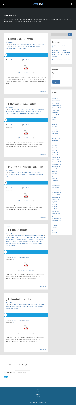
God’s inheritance (25, 239)
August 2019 (55, 171)
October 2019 (56, 166)
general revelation (19, 237)
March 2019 (55, 183)
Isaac (26, 111)
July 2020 (54, 145)
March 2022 (55, 98)
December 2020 (56, 133)
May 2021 (55, 122)
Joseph (7, 113)
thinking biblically (15, 245)
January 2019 (55, 187)
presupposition (20, 243)
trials (12, 308)
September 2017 (56, 225)
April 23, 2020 (9, 107)
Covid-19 (36, 304)
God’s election (17, 239)
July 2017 (54, 230)
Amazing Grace (16, 172)
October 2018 (56, 194)
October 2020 (56, 138)
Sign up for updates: (17, 372)
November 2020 (56, 136)
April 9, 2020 (9, 233)
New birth (12, 46)
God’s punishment (10, 306)
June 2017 (55, 232)
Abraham (14, 109)
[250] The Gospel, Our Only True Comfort (60, 47)
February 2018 (56, 213)
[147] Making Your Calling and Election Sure (25, 166)
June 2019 (55, 176)
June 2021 (55, 119)
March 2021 (55, 126)
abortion (14, 304)
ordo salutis (18, 46)
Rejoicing (41, 306)
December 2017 (56, 218)
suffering (8, 308)
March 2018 (55, 211)
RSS (13, 62)
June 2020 (55, 147)
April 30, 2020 (9, 42)
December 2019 (56, 162)
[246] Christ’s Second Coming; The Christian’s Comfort (61, 60)
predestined (25, 46)
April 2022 (55, 96)
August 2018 (55, 199)
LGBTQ (36, 306)
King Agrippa (13, 113)
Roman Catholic (40, 174)
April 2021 (55, 124)
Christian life (34, 109)
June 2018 (55, 204)
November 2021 (56, 107)
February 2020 (56, 157)
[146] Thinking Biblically (16, 229)
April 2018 (55, 209)
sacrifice (30, 113)
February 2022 (56, 100)
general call (22, 44)
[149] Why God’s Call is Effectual (20, 39)
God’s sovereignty (35, 239)
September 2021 (56, 112)
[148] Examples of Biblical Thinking (21, 104)
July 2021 (54, 117)
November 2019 (56, 164)
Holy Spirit (38, 44)
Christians (25, 235)
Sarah (34, 113)
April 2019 (55, 180)
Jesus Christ (32, 111)
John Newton (32, 174)
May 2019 (55, 178)
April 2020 (55, 152)
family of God (11, 237)
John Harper (38, 111)
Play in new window (16, 60)
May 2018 (55, 206)
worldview (22, 245)
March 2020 (55, 155)
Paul (18, 113)
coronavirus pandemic (11, 174)
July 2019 (54, 173)
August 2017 (55, 227)
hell (34, 44)
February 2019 (56, 185)
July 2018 (54, 202)
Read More (43, 91)
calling (38, 172)
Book (38, 398)
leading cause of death (28, 306)
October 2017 (56, 223)
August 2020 (55, 143)
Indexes (38, 394)
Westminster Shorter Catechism (14, 48)
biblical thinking (21, 109)
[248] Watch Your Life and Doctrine (61, 52)
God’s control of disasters (31, 237)
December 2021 (56, 105)
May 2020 (55, 150)
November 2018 (56, 192)
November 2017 (56, 220)
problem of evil (28, 243)
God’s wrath (21, 241)
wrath (24, 48)
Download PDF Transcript (26, 73)
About (38, 389)
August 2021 (55, 115)
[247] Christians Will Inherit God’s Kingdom (60, 55)
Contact (38, 396)
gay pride (41, 304)
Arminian (22, 172)
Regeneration (32, 46)
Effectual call (15, 44)
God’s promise (15, 111)
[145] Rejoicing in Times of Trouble (21, 298)
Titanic (38, 113)
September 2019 (56, 169)
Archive (38, 391)
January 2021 (55, 131)
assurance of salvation (31, 172)
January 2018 (55, 216)
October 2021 (56, 110)
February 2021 (56, 129)
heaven (31, 44)
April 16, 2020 (9, 170)
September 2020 (56, 140)
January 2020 (55, 159)
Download (26, 60)
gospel (27, 44)
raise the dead (23, 113)
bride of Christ (18, 235)
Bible (13, 235)
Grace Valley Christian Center (27, 364)
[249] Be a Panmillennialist (59, 50)
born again (28, 109)
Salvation (38, 46)
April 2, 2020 (9, 302)
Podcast (8, 35)
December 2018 (56, 190)
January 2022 (55, 103)
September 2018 (56, 197)
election (20, 174)
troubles (16, 308)
